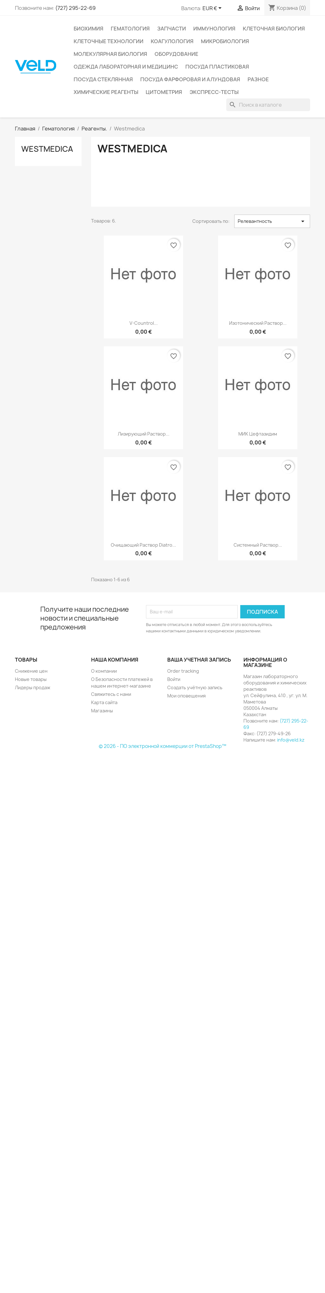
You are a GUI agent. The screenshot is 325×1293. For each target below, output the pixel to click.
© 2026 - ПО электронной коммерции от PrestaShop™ (162, 746)
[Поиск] (268, 104)
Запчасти (171, 28)
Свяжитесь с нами (111, 694)
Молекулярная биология (110, 53)
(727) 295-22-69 (75, 7)
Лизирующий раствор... (143, 434)
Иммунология (214, 28)
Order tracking (183, 671)
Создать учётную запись (194, 687)
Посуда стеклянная (103, 79)
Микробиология (225, 41)
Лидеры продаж (32, 687)
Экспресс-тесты (214, 92)
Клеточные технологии (108, 41)
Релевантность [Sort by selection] (272, 221)
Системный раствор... (258, 545)
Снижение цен (31, 671)
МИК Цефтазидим (257, 434)
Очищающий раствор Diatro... (143, 545)
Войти (173, 679)
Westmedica (47, 148)
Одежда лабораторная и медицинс (126, 66)
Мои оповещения (186, 696)
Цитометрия (164, 92)
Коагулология (172, 41)
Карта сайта (104, 702)
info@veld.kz (290, 740)
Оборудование (176, 53)
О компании (104, 671)
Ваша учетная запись (199, 659)
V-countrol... (143, 323)
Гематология (130, 28)
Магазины (102, 711)
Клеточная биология (274, 28)
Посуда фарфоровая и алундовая (190, 79)
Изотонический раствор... (258, 323)
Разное (258, 79)
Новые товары (31, 679)
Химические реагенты (106, 92)
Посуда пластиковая (217, 66)
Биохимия (88, 28)
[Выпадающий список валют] (213, 8)
